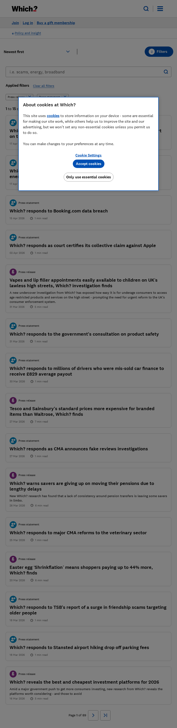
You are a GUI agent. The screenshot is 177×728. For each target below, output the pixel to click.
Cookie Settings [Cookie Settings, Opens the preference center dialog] (88, 155)
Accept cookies (88, 163)
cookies (53, 115)
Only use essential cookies (88, 177)
